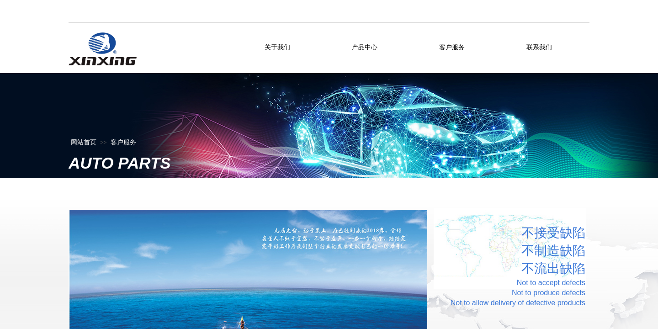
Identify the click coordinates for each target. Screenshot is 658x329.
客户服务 (123, 142)
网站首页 (83, 142)
